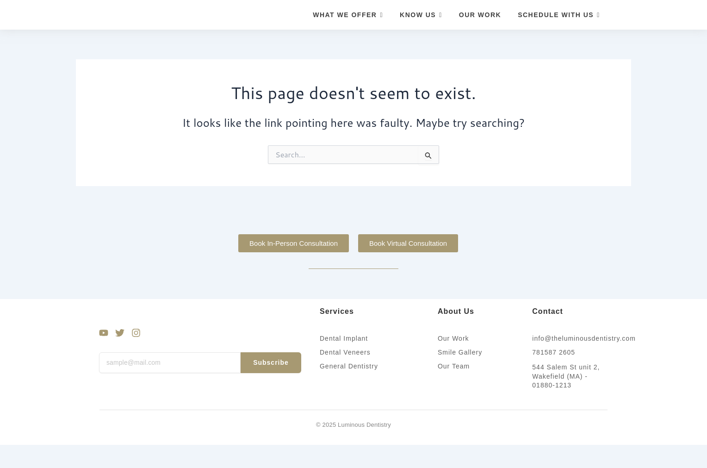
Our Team (454, 366)
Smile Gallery (460, 352)
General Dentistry (349, 366)
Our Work (453, 338)
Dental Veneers (345, 352)
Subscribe (271, 362)
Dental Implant (344, 338)
